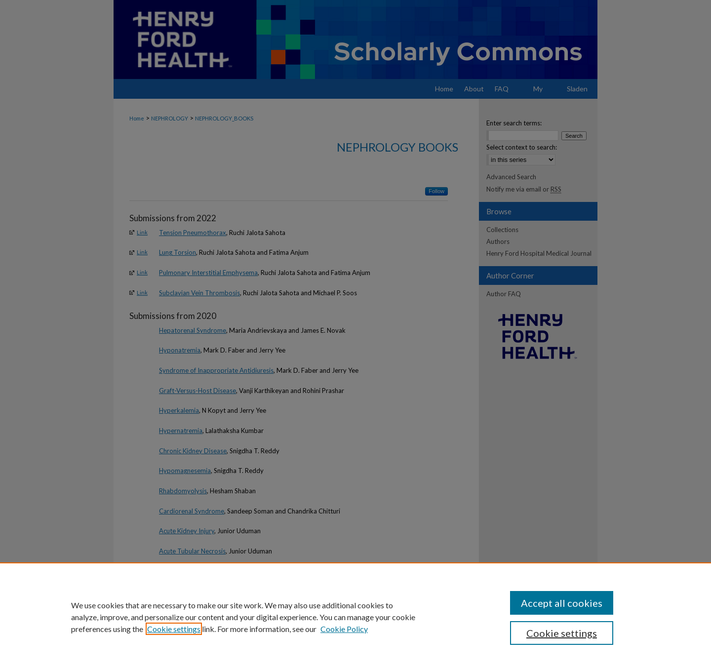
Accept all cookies (561, 603)
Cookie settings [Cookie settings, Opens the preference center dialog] (561, 633)
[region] (355, 616)
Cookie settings (173, 628)
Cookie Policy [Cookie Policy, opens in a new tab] (344, 628)
